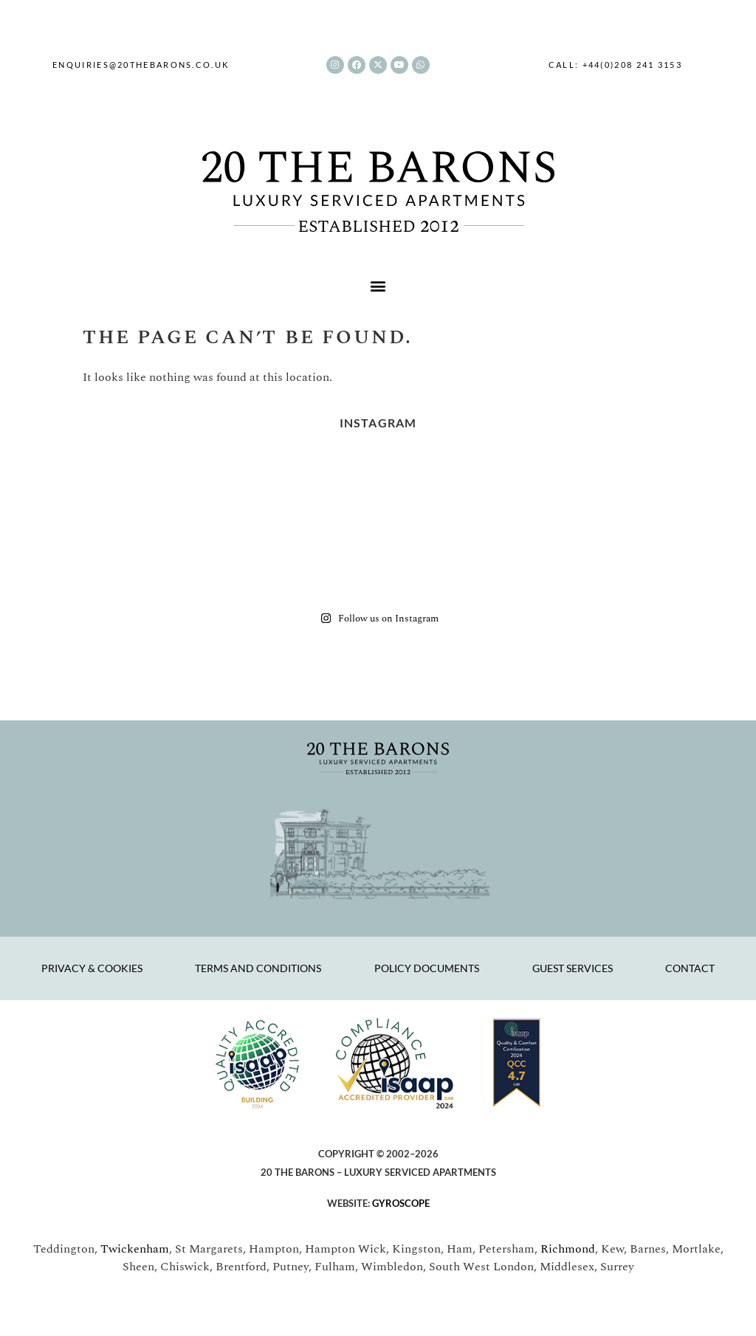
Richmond (567, 1249)
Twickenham (134, 1249)
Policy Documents (426, 968)
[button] (378, 286)
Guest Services (572, 968)
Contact (690, 968)
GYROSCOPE (401, 1203)
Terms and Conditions (258, 968)
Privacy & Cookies (91, 968)
